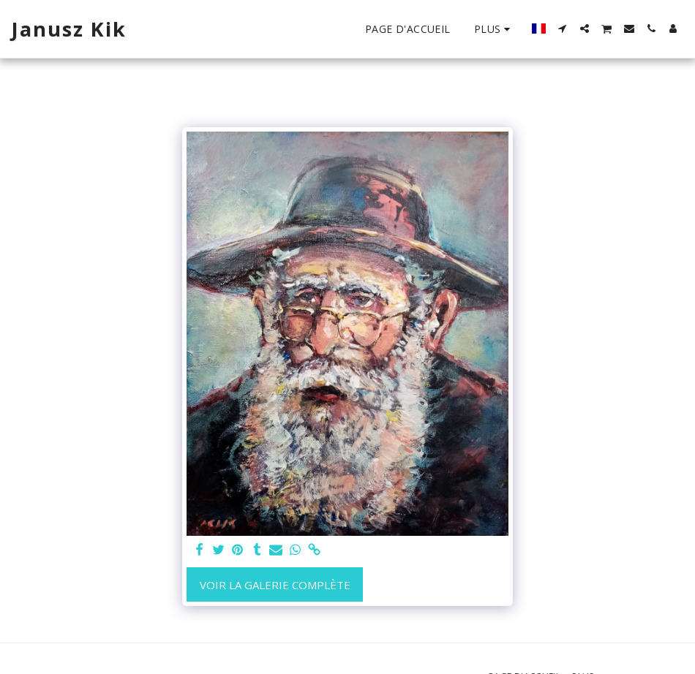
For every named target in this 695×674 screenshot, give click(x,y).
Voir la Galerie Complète (275, 585)
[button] (562, 28)
